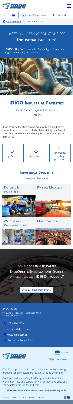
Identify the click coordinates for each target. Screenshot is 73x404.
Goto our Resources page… (36, 289)
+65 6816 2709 (14, 323)
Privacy (41, 397)
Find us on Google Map (18, 340)
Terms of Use (28, 397)
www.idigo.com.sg (15, 334)
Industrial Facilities (33, 21)
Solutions (14, 21)
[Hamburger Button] (69, 6)
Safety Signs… (36, 153)
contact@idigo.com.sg (18, 329)
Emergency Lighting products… (60, 153)
